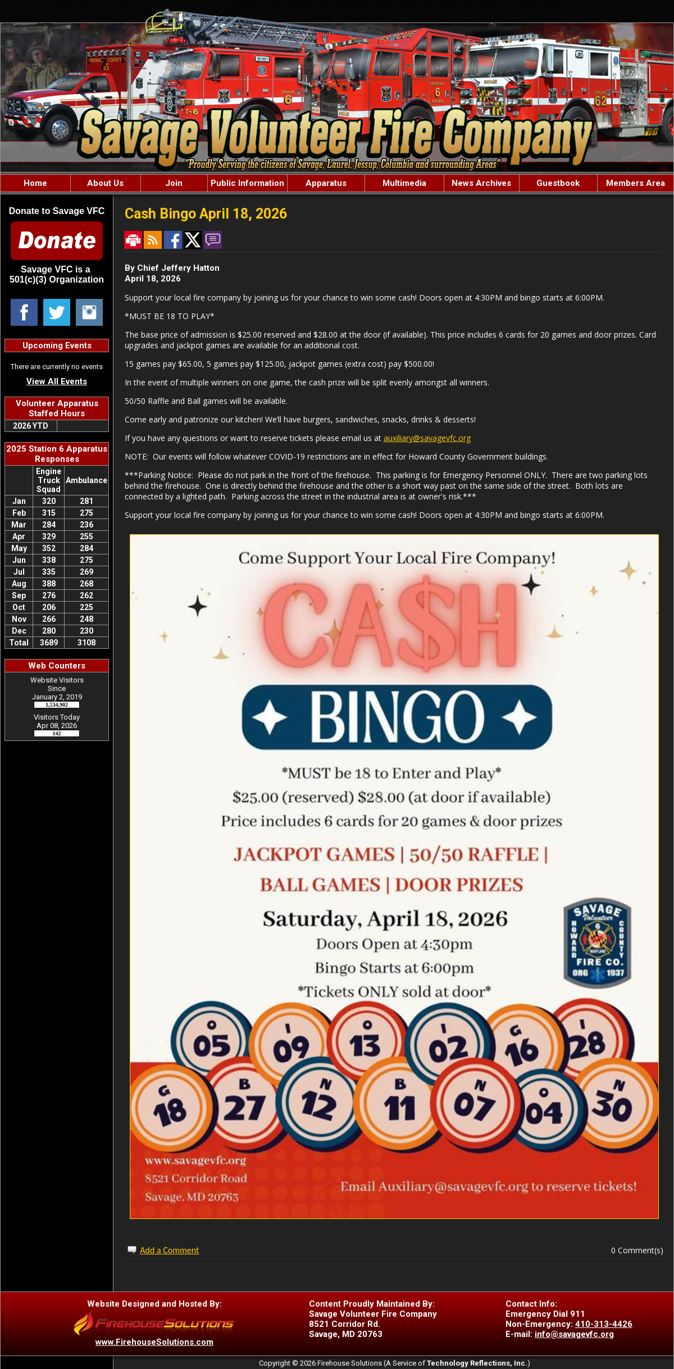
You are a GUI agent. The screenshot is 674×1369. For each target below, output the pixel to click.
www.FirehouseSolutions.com (154, 1342)
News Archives (481, 183)
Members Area (635, 183)
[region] (337, 183)
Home (35, 183)
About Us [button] (105, 183)
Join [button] (174, 183)
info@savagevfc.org (574, 1334)
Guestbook (558, 183)
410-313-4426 (603, 1324)
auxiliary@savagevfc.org (427, 438)
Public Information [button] (247, 183)
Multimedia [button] (404, 183)
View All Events (56, 381)
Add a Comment (169, 1250)
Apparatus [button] (326, 183)
